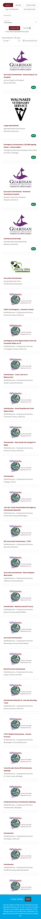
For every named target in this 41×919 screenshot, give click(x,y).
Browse (18, 5)
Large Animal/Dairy (11, 125)
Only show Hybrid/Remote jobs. (17, 31)
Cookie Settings (17, 899)
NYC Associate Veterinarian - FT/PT (17, 541)
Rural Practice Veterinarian (14, 669)
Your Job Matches (11, 9)
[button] (27, 28)
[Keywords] (20, 15)
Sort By (5, 41)
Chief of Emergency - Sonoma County (19, 309)
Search (7, 5)
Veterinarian (9, 476)
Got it (28, 899)
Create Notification (30, 41)
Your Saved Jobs (29, 9)
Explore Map (31, 5)
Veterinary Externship (12, 238)
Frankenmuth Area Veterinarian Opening (20, 802)
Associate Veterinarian (13, 278)
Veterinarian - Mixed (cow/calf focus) (18, 606)
